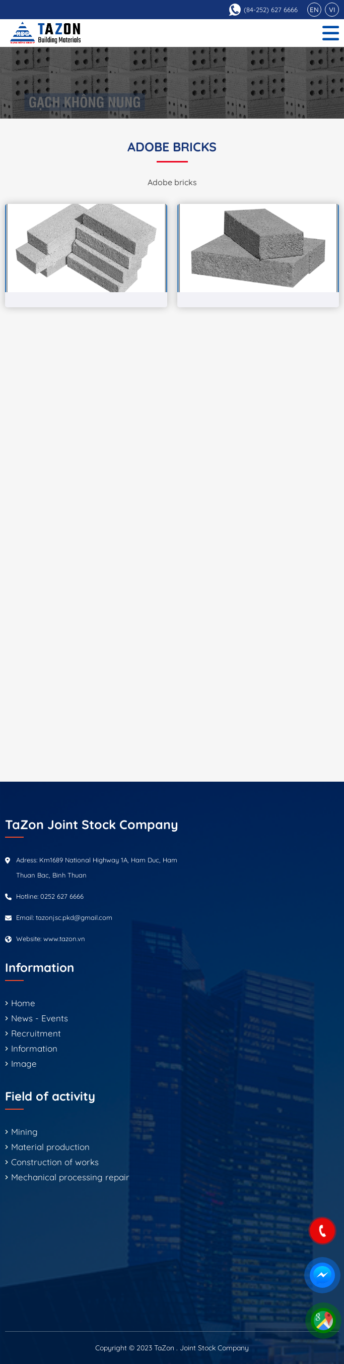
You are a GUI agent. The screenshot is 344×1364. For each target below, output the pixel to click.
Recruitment (36, 1033)
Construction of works (55, 1162)
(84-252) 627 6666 (271, 10)
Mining (24, 1131)
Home (23, 1003)
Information (34, 1048)
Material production (50, 1146)
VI (332, 10)
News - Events (39, 1018)
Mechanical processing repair (70, 1177)
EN (314, 10)
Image (24, 1063)
